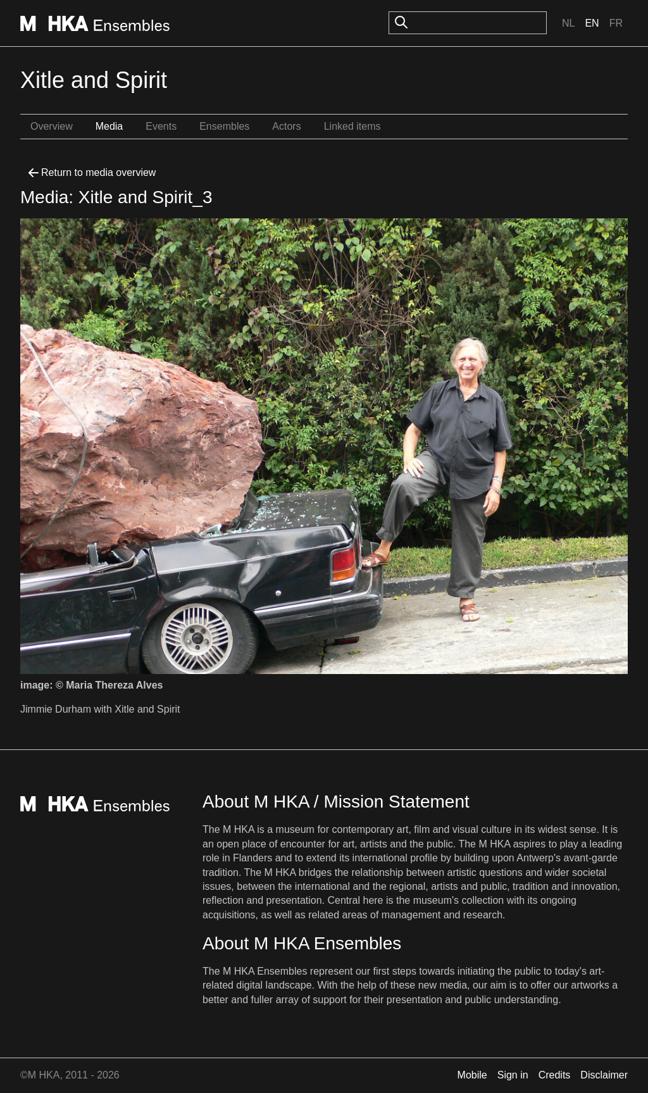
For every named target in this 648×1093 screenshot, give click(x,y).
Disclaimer (604, 1075)
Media (109, 126)
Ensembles (224, 126)
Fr (616, 23)
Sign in (512, 1075)
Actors (286, 126)
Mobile (472, 1075)
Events (161, 126)
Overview (51, 126)
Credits (555, 1075)
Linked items (352, 126)
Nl (568, 23)
